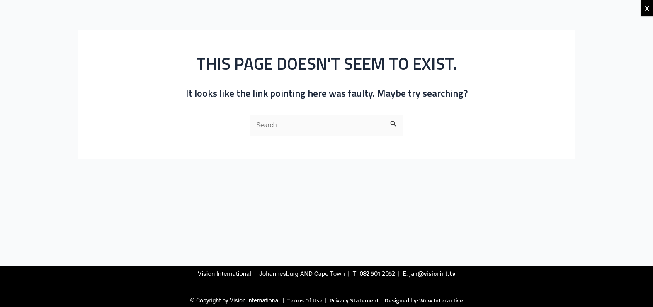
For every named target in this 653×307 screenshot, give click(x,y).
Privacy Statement (354, 300)
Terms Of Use (305, 300)
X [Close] (647, 8)
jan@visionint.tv (432, 273)
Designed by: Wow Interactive (424, 300)
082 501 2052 (377, 273)
